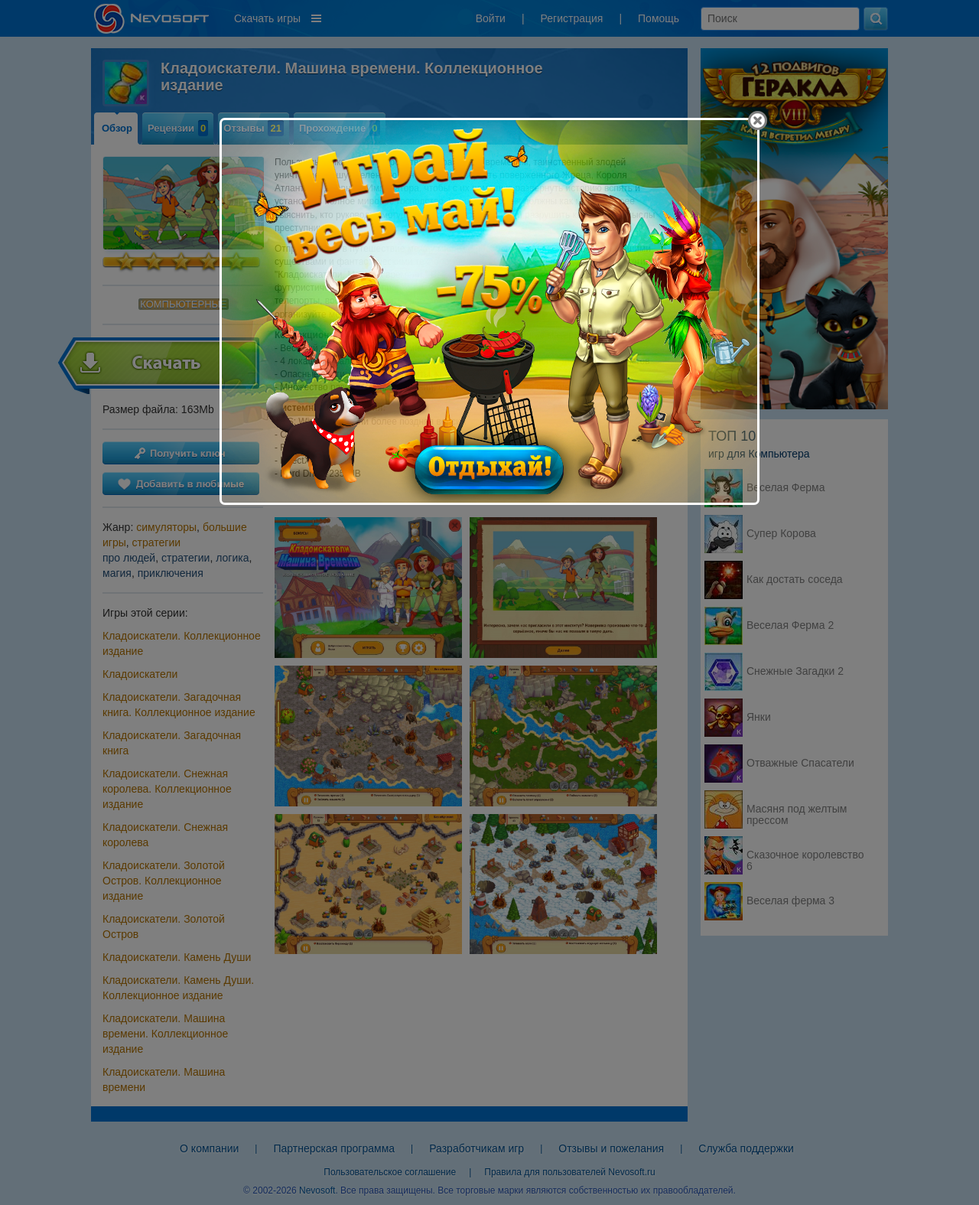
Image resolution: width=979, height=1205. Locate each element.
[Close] (757, 120)
